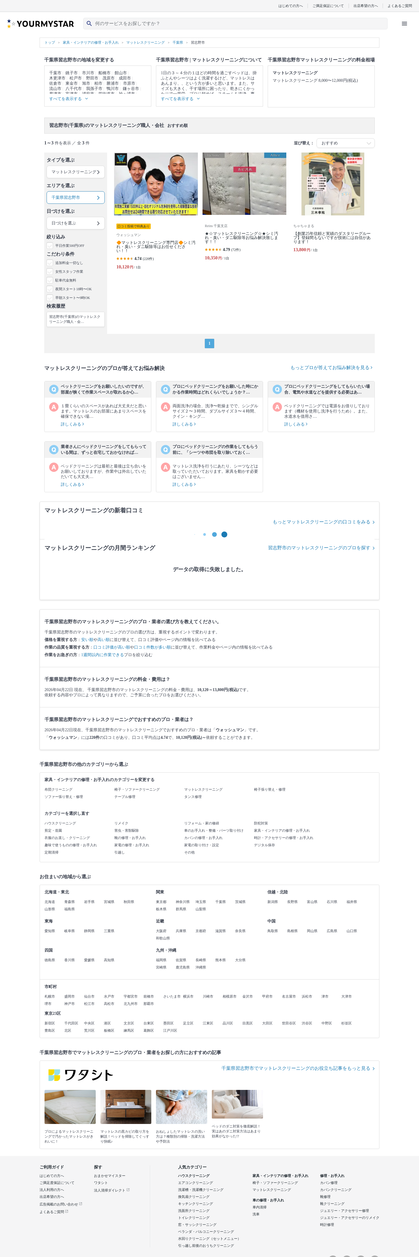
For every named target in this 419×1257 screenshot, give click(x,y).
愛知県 (50, 931)
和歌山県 (163, 938)
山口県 (352, 931)
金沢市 (247, 996)
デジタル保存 (264, 845)
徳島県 (50, 960)
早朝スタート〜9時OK (72, 298)
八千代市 (73, 88)
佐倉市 (55, 83)
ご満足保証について (328, 5)
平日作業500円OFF (69, 246)
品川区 (228, 1023)
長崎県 (201, 960)
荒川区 (89, 1030)
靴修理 (325, 1197)
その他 (189, 852)
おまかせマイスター (109, 1176)
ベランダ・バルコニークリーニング (206, 1232)
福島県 (69, 909)
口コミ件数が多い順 (152, 647)
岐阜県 (69, 931)
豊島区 (50, 1030)
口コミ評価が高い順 (111, 647)
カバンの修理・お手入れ (203, 838)
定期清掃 (51, 852)
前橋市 (148, 996)
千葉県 (220, 902)
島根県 (292, 931)
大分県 (240, 960)
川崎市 (208, 996)
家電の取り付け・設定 (201, 845)
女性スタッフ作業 (69, 272)
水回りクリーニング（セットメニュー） (209, 1239)
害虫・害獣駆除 (126, 830)
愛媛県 (89, 960)
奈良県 (240, 931)
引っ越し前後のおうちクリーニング (206, 1246)
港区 (107, 1023)
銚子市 (71, 73)
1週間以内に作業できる (102, 655)
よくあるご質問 (400, 5)
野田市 (92, 78)
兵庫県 (181, 931)
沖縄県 (201, 967)
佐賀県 (181, 960)
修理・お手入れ (332, 1176)
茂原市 (108, 78)
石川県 (332, 902)
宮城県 (109, 902)
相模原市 (230, 996)
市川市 (88, 73)
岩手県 (89, 902)
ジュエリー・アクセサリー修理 (344, 1211)
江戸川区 (170, 1030)
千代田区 (71, 1023)
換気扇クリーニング (194, 1197)
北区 (67, 1030)
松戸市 (76, 78)
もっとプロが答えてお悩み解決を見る (331, 367)
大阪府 (161, 931)
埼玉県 (201, 902)
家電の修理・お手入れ (131, 845)
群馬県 (181, 909)
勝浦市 (112, 83)
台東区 (148, 1023)
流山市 (55, 88)
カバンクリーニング (335, 1190)
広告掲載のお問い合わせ (61, 1204)
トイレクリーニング (194, 1218)
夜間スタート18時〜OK (73, 289)
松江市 (89, 1004)
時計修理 (327, 1225)
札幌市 (50, 996)
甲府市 (267, 996)
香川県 (69, 960)
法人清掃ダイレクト (112, 1190)
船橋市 (104, 73)
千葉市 (55, 73)
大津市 (346, 996)
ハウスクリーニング (60, 823)
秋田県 (129, 902)
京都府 (201, 931)
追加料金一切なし (69, 263)
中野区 (327, 1023)
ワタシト (101, 1183)
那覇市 (148, 1004)
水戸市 (109, 996)
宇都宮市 (131, 996)
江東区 (208, 1023)
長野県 (292, 902)
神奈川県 (183, 902)
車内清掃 (260, 1207)
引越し (119, 852)
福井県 (352, 902)
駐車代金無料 (65, 280)
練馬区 (129, 1030)
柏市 (98, 83)
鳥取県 (272, 931)
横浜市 (188, 996)
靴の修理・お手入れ (130, 838)
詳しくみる (72, 424)
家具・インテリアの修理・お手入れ (282, 830)
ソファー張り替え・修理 (64, 797)
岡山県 (312, 931)
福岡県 (161, 960)
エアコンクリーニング (195, 1183)
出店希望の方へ (366, 5)
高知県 (109, 960)
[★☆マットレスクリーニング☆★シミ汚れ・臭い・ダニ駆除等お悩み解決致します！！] (244, 213)
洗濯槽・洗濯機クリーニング (200, 1190)
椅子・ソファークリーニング (137, 789)
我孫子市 (94, 88)
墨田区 (168, 1023)
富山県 (312, 902)
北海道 (50, 902)
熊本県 (220, 960)
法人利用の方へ (52, 1190)
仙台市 (89, 996)
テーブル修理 (124, 797)
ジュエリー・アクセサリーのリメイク (349, 1218)
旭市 (86, 83)
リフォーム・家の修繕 (201, 823)
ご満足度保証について (57, 1183)
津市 (325, 996)
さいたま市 (172, 996)
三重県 (109, 931)
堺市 (48, 1004)
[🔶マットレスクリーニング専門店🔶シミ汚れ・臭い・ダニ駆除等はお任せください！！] (156, 213)
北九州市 (131, 1004)
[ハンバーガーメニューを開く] (404, 24)
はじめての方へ (290, 5)
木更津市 (57, 78)
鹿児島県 (183, 967)
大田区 (267, 1023)
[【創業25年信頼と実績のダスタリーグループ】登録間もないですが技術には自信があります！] (333, 213)
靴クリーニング (332, 1204)
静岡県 (89, 931)
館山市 (121, 73)
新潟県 (272, 902)
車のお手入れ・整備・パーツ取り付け (214, 830)
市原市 (129, 83)
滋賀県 (220, 931)
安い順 (87, 640)
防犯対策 (261, 823)
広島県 (332, 931)
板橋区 (109, 1030)
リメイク (121, 823)
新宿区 (50, 1023)
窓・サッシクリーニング (197, 1225)
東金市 (71, 83)
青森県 (69, 902)
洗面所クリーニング (194, 1211)
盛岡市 (69, 996)
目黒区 (247, 1023)
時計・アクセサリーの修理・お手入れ (283, 838)
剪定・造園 (53, 830)
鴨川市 (112, 88)
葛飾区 (148, 1030)
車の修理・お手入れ (268, 1200)
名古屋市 (289, 996)
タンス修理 (193, 797)
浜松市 (307, 996)
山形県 (50, 909)
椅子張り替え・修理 (269, 789)
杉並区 (346, 1023)
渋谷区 (307, 1023)
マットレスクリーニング (203, 789)
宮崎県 (161, 967)
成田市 (125, 78)
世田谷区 (289, 1023)
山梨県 (201, 909)
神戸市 (69, 1004)
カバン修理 (329, 1183)
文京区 (129, 1023)
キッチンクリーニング (195, 1204)
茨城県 (240, 902)
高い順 (103, 640)
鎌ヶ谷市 (131, 88)
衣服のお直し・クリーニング (67, 838)
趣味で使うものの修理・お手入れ (71, 845)
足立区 (188, 1023)
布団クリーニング (58, 789)
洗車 (256, 1214)
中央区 (89, 1023)
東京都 (161, 902)
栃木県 (161, 909)
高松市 (109, 1004)
